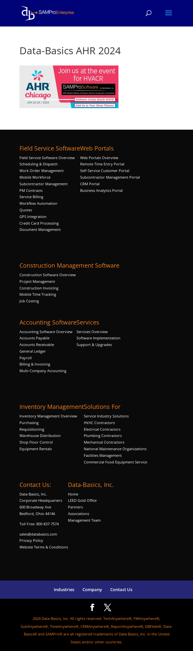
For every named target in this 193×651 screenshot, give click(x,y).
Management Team (84, 520)
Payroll (25, 357)
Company (92, 589)
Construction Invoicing (39, 287)
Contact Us (121, 589)
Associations (78, 513)
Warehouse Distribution (40, 435)
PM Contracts (31, 190)
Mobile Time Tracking (37, 294)
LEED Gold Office (82, 500)
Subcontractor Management (43, 183)
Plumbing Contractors (103, 435)
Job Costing (29, 300)
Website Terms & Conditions (43, 546)
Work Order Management (41, 170)
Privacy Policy (31, 540)
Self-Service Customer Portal (104, 170)
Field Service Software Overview (47, 157)
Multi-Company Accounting (42, 370)
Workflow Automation (38, 203)
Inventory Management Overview (48, 415)
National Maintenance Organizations (115, 448)
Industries (64, 589)
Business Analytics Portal (101, 190)
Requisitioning (32, 429)
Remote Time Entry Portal (102, 163)
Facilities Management (103, 455)
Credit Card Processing (39, 223)
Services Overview (92, 331)
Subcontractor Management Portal (110, 177)
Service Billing (31, 196)
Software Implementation (98, 337)
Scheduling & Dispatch (38, 163)
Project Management (37, 281)
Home (73, 494)
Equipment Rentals (35, 448)
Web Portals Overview (99, 157)
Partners (75, 506)
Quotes (25, 209)
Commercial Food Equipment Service (115, 461)
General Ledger (32, 351)
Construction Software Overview (47, 274)
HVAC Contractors (99, 422)
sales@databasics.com (38, 534)
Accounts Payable (34, 337)
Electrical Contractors (102, 429)
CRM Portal (90, 183)
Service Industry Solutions (106, 415)
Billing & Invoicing (34, 364)
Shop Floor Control (36, 442)
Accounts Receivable (36, 344)
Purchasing (29, 422)
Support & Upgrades (94, 344)
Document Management (40, 229)
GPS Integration (33, 216)
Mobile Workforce (34, 177)
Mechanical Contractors (104, 442)
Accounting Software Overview (46, 331)
